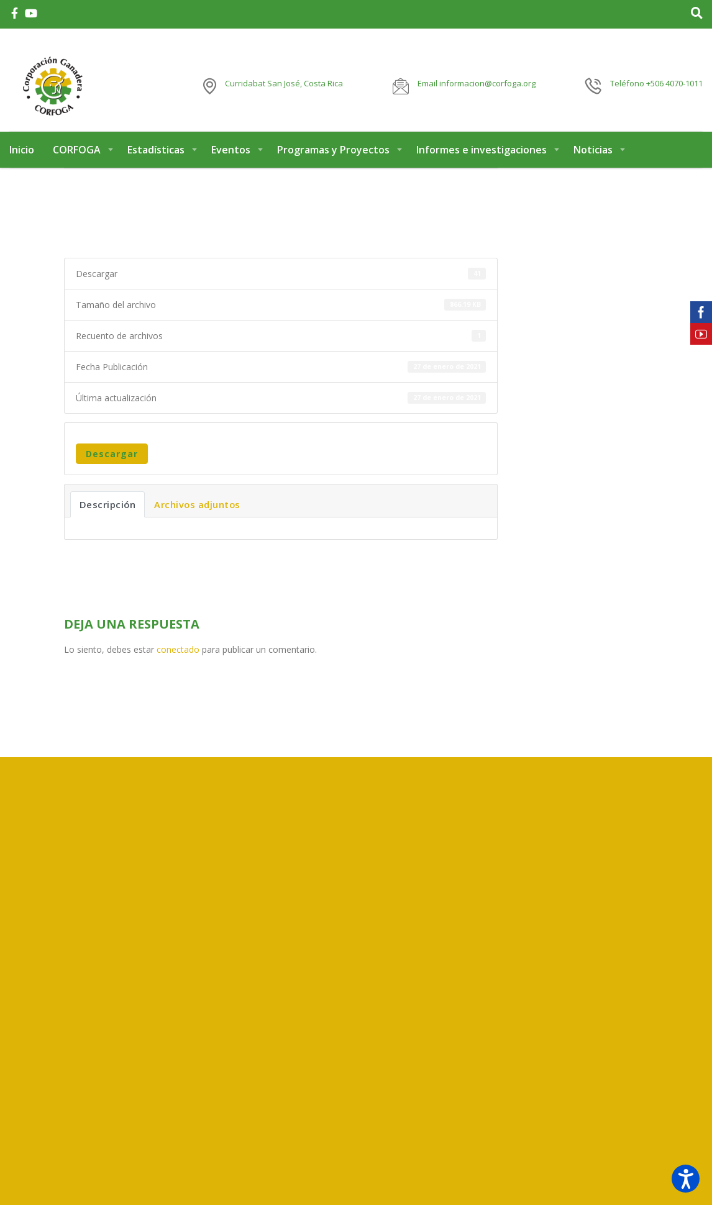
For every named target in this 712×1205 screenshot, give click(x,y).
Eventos (230, 160)
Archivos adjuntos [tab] (197, 515)
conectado (178, 660)
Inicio (21, 160)
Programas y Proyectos (333, 160)
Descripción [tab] (108, 515)
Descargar (112, 464)
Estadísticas (156, 160)
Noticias (593, 160)
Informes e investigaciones (481, 160)
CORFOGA (77, 160)
